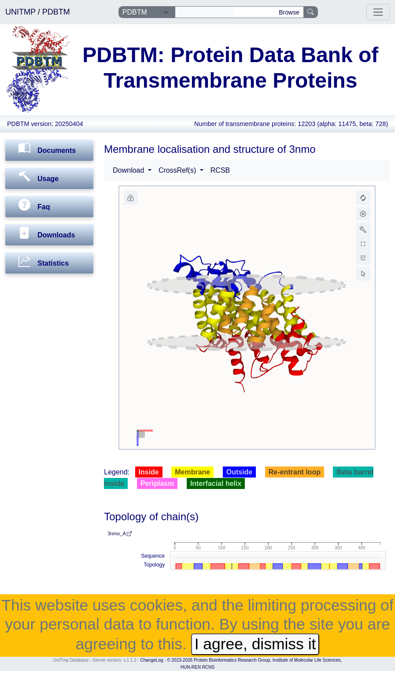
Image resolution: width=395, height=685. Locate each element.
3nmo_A (119, 533)
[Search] (204, 12)
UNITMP (21, 11)
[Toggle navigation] (378, 12)
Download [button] (129, 170)
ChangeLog (151, 660)
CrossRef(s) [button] (178, 170)
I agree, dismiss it (255, 644)
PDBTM (56, 11)
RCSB (220, 170)
